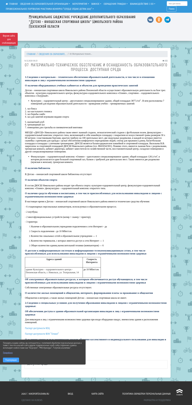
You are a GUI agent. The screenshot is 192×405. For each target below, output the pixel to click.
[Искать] (177, 3)
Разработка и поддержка (157, 400)
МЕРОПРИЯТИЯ (79, 3)
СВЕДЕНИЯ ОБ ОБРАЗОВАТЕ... (53, 54)
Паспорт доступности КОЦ (37, 328)
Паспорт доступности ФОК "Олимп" (42, 333)
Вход (70, 393)
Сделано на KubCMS (31, 400)
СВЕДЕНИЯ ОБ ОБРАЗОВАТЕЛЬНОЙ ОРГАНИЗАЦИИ (44, 3)
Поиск (171, 8)
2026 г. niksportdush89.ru (35, 393)
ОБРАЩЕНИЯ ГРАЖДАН (115, 3)
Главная (31, 54)
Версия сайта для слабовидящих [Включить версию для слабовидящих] (9, 39)
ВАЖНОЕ (95, 3)
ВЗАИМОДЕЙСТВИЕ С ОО (141, 3)
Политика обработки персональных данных (146, 393)
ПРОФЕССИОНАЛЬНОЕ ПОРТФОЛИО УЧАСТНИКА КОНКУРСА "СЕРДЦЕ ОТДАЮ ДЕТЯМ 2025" (49, 9)
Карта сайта (97, 393)
